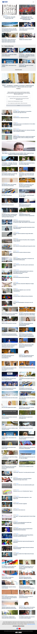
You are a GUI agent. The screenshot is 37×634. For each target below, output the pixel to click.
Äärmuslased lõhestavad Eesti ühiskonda (21, 277)
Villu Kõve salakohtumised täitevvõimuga (27, 368)
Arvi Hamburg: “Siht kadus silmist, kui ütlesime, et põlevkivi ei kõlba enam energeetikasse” (26, 568)
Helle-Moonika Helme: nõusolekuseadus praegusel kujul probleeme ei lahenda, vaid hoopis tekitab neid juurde (9, 216)
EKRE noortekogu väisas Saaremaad (26, 428)
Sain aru (16, 632)
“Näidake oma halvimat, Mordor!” (25, 39)
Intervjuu (17, 129)
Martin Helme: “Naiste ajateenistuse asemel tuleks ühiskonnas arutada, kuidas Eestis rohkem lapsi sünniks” (9, 40)
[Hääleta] (18, 106)
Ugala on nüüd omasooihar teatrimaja (9, 323)
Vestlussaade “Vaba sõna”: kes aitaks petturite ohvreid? (24, 472)
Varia (22, 427)
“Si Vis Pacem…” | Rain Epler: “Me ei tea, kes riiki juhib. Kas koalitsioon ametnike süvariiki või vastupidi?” (26, 56)
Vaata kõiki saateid (18, 69)
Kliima (5, 606)
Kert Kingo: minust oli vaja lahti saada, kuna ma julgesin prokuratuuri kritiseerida (9, 369)
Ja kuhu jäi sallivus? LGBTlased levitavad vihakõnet (23, 296)
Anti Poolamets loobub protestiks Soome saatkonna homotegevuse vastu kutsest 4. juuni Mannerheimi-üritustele (23, 272)
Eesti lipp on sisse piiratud (7, 195)
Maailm (6, 152)
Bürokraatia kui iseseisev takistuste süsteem (21, 252)
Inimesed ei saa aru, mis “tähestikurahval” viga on (23, 491)
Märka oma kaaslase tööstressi (8, 205)
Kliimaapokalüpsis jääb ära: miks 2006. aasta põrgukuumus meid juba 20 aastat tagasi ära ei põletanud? (9, 30)
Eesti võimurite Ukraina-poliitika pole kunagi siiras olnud (24, 246)
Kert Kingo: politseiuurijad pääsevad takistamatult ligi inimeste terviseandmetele (26, 325)
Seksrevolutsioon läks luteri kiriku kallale (10, 398)
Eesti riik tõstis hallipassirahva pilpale (9, 407)
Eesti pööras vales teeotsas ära (19, 510)
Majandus (23, 565)
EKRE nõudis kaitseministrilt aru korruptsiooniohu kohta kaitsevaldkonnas (8, 357)
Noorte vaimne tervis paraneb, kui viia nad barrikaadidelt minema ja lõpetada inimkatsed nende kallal (9, 598)
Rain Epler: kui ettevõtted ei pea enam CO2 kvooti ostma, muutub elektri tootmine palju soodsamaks (26, 186)
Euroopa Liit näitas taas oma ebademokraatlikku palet (23, 485)
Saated (23, 27)
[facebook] (17, 629)
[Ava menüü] (33, 2)
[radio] (18, 97)
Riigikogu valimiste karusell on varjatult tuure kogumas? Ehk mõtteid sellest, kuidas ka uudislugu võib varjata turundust (24, 138)
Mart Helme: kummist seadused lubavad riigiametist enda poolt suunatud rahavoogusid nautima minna (9, 346)
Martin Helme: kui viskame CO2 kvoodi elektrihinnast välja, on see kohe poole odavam (26, 175)
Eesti (5, 27)
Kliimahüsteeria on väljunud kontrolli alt (21, 118)
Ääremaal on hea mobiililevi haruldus (26, 467)
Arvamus (6, 15)
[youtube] (19, 629)
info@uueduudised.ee (31, 624)
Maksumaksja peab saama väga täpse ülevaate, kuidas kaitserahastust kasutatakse (9, 468)
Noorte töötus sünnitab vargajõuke (20, 504)
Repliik (6, 38)
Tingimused (20, 632)
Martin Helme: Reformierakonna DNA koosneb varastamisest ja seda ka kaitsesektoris (26, 346)
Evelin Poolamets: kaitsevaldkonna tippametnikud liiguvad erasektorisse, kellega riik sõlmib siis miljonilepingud (26, 335)
